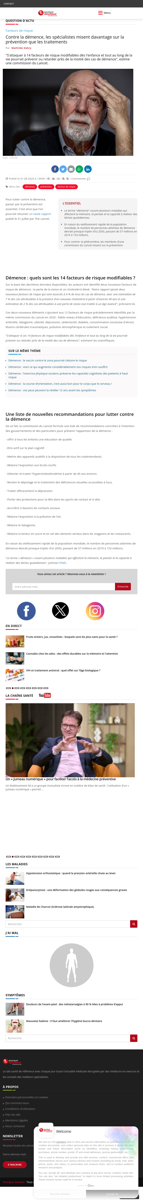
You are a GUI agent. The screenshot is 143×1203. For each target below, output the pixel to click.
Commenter (80, 178)
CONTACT (9, 3)
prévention (46, 186)
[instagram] (100, 611)
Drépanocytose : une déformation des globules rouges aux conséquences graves (76, 890)
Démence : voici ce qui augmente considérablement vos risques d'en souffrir (58, 367)
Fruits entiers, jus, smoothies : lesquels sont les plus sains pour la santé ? (71, 637)
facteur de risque (66, 186)
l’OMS (62, 563)
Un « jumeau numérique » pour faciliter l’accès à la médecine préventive (61, 779)
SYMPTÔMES (15, 995)
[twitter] (65, 610)
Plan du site (12, 1114)
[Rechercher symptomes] (133, 1038)
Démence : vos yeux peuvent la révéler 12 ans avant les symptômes (52, 390)
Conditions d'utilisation (20, 1109)
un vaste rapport (40, 214)
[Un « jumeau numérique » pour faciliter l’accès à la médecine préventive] (71, 740)
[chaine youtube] (45, 696)
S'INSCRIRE (15, 1164)
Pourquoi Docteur (14, 1182)
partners (61, 1142)
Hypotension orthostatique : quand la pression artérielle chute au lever (71, 873)
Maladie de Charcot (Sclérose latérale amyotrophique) (60, 906)
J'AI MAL (12, 933)
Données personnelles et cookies (26, 1097)
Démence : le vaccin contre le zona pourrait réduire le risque (47, 360)
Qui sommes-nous (17, 1103)
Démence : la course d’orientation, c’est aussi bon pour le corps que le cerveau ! (60, 383)
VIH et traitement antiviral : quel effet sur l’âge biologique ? (63, 670)
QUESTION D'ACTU (20, 21)
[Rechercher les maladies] (133, 924)
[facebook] (31, 611)
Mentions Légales (16, 1120)
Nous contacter (15, 1126)
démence (30, 186)
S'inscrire (122, 586)
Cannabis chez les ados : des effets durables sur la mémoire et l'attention (72, 653)
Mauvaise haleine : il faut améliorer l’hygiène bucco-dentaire (64, 1021)
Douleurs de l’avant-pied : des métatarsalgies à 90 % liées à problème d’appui (74, 1004)
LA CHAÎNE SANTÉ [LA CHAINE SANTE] (19, 696)
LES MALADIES (17, 864)
